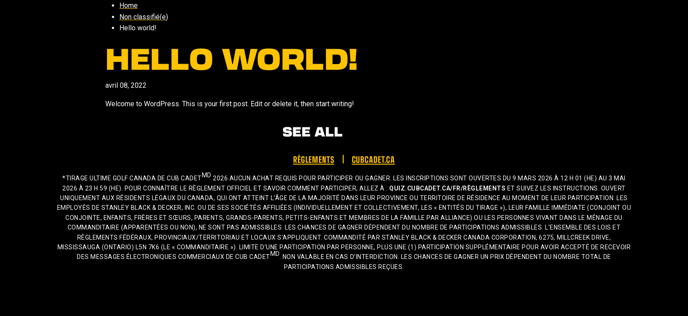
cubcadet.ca (373, 159)
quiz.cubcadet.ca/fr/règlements (447, 188)
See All (313, 131)
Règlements (313, 159)
